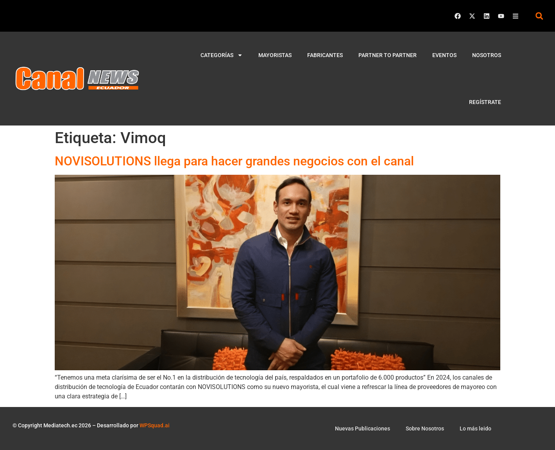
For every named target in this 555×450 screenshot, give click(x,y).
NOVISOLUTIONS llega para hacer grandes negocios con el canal (234, 161)
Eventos (444, 55)
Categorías (222, 55)
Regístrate (485, 102)
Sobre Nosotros (425, 428)
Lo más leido (475, 428)
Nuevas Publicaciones (362, 428)
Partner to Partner (387, 55)
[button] (539, 15)
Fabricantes (325, 55)
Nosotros (486, 55)
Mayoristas (275, 55)
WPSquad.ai (155, 425)
